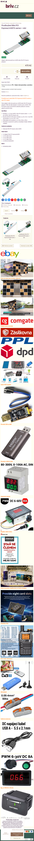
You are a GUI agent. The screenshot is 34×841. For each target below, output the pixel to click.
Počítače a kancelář (7, 205)
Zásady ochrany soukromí (17, 829)
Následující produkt (26, 245)
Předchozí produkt (8, 245)
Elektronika (18, 205)
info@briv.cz (26, 95)
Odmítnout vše (17, 838)
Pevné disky (6, 206)
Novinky (26, 205)
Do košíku (26, 71)
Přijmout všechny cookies (17, 834)
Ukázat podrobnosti (5, 833)
